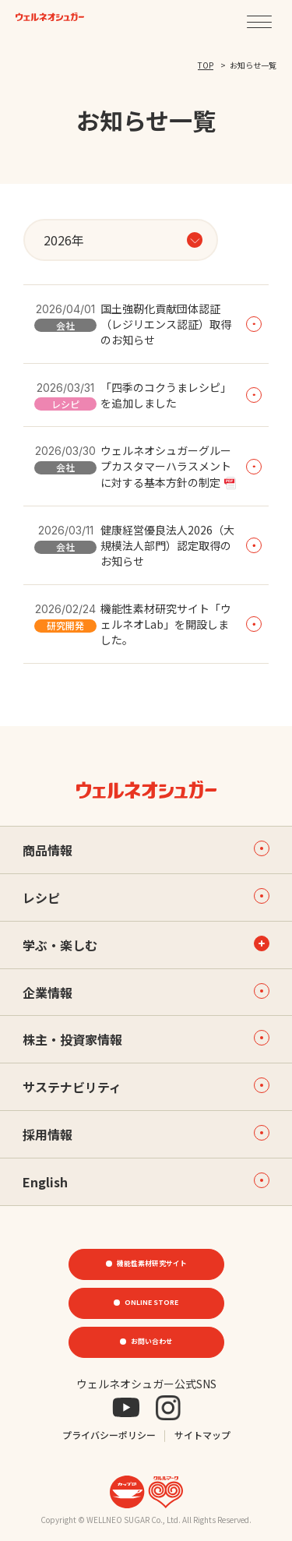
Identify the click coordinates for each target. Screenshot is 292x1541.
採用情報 (146, 1134)
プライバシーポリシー (109, 1434)
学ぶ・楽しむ (60, 945)
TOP (205, 65)
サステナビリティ (146, 1086)
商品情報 (146, 850)
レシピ (146, 897)
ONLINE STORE (152, 1302)
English (146, 1181)
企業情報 (146, 992)
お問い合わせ (152, 1341)
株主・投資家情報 (146, 1039)
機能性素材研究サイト (151, 1263)
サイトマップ (202, 1434)
